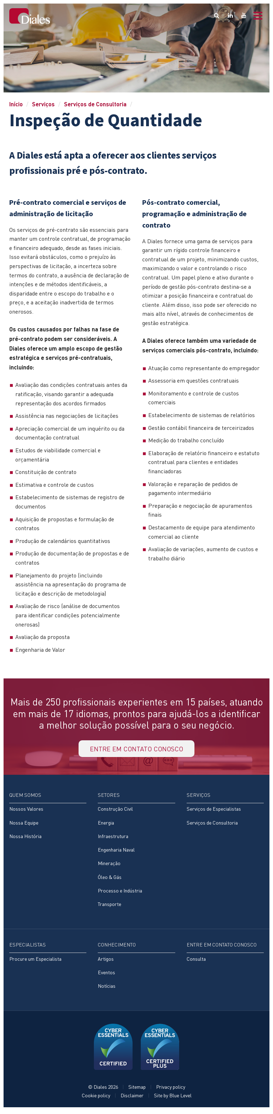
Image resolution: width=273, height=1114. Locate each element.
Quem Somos (25, 797)
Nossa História (25, 838)
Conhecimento (117, 947)
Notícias (107, 989)
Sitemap (137, 1090)
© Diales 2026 (103, 1090)
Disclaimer (132, 1099)
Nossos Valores (26, 811)
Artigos (106, 962)
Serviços (43, 104)
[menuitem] (47, 821)
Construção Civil (115, 811)
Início (16, 104)
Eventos (106, 975)
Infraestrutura (113, 838)
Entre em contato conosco (136, 749)
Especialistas (27, 947)
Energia (106, 824)
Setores (109, 797)
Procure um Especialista (35, 962)
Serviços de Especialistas (214, 811)
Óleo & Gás (110, 879)
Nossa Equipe (23, 824)
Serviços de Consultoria (95, 104)
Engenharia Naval (116, 852)
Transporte (109, 907)
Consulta (196, 962)
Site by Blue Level (173, 1099)
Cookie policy (96, 1099)
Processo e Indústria (120, 893)
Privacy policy (170, 1090)
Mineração (109, 866)
